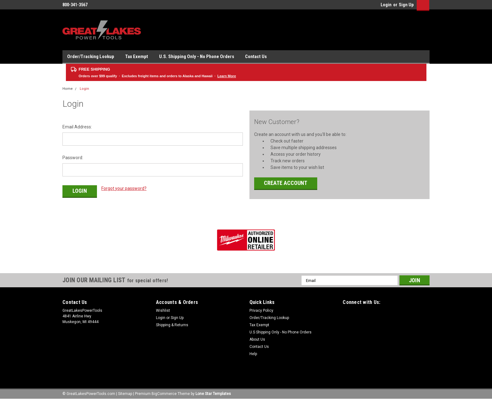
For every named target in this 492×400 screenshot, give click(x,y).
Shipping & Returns (172, 325)
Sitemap (125, 394)
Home (67, 89)
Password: (72, 157)
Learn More (226, 76)
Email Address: (77, 126)
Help (253, 354)
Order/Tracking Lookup (90, 56)
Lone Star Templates (213, 394)
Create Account (285, 183)
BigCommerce (164, 394)
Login (386, 4)
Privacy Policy (261, 310)
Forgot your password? (124, 188)
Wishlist (163, 310)
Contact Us (256, 56)
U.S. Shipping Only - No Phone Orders (196, 56)
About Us (257, 339)
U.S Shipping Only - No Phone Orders (280, 332)
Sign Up (406, 4)
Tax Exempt (136, 56)
